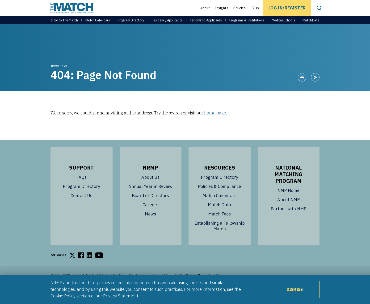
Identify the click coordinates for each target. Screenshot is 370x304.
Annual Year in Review (150, 198)
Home (55, 77)
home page (215, 124)
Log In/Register (287, 8)
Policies (239, 8)
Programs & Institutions (246, 24)
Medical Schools (283, 24)
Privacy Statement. (121, 296)
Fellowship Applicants (206, 24)
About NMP (288, 211)
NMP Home (288, 202)
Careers (150, 216)
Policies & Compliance (219, 198)
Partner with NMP (288, 220)
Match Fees (219, 225)
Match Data (311, 24)
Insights (221, 8)
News (150, 225)
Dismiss (295, 289)
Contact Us (81, 207)
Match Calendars (97, 24)
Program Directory (131, 24)
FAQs (255, 8)
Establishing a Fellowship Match (219, 237)
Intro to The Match (64, 24)
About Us (150, 189)
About (205, 8)
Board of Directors (150, 207)
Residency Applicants (167, 24)
